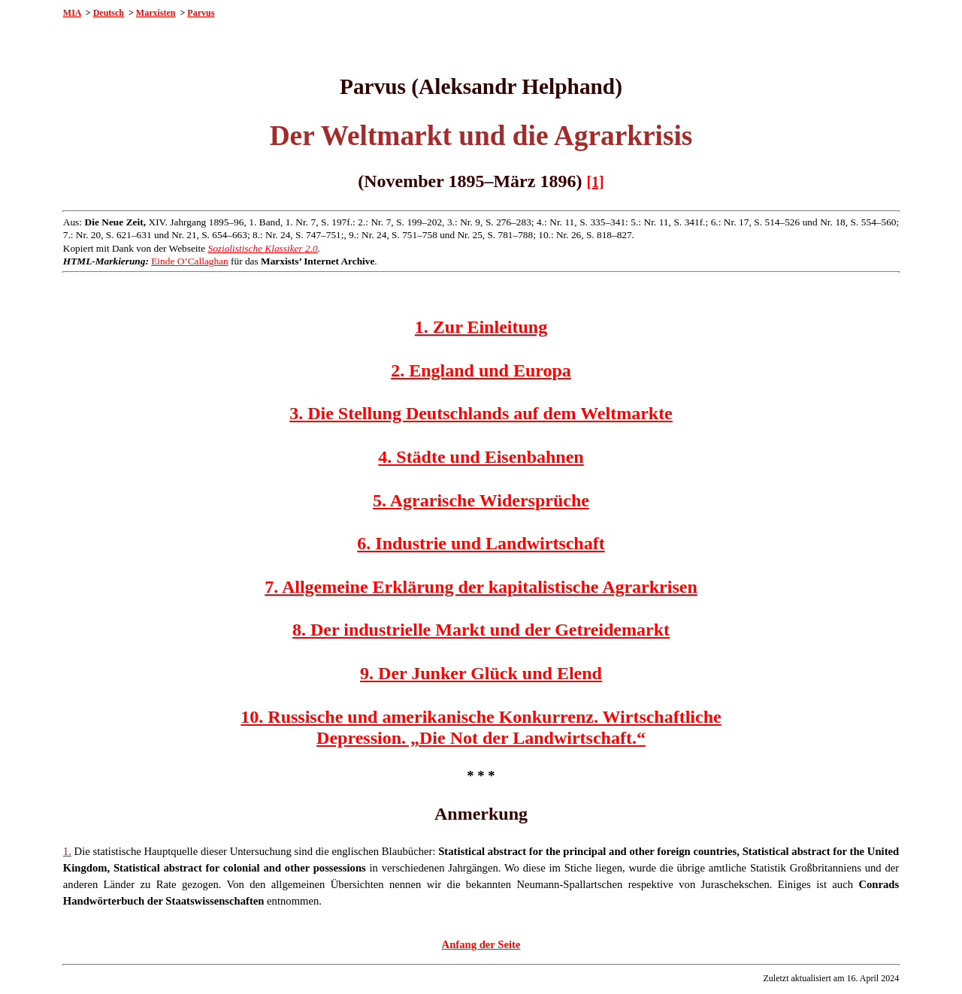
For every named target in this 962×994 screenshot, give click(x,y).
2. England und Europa (481, 370)
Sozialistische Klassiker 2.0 (262, 248)
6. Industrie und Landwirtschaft (480, 543)
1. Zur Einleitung (481, 327)
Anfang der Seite (481, 944)
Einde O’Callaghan (189, 261)
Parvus (200, 13)
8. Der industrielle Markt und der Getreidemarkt (481, 629)
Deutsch (108, 13)
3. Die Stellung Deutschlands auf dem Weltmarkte (481, 413)
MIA (72, 13)
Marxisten (156, 13)
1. (67, 851)
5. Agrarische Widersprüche (481, 500)
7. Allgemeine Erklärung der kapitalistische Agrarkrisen (481, 587)
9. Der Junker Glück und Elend (481, 673)
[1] (595, 182)
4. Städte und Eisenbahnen (480, 457)
